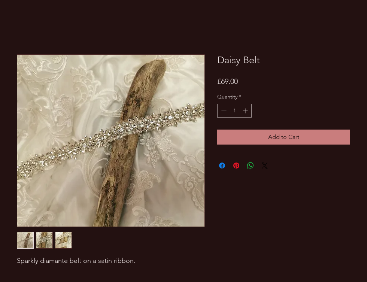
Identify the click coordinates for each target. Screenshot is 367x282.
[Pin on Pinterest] (236, 165)
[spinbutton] (234, 110)
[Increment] (246, 110)
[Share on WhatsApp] (250, 165)
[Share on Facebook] (222, 165)
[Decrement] (223, 110)
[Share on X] (264, 165)
